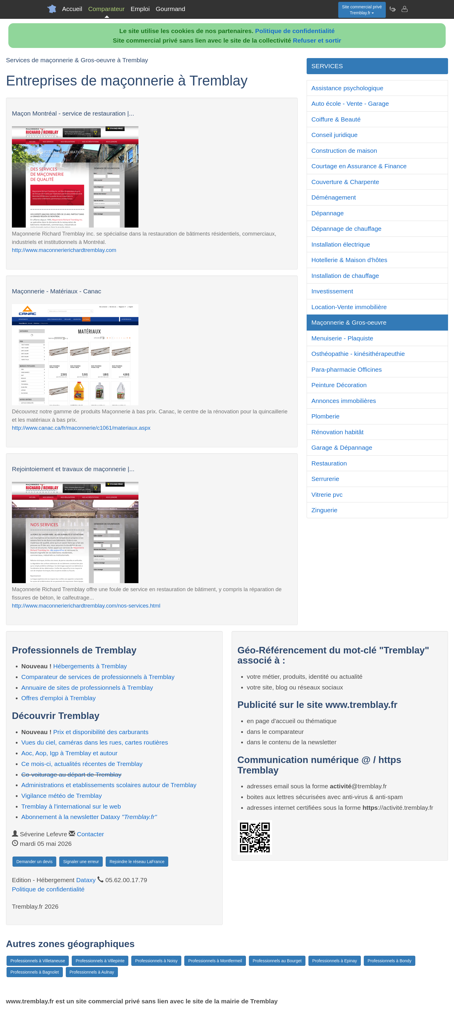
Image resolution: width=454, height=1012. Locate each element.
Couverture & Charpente (345, 181)
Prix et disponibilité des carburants (101, 731)
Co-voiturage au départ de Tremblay (71, 774)
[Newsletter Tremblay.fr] (392, 9)
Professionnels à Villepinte (100, 960)
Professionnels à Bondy (389, 960)
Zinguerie (324, 510)
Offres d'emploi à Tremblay (58, 698)
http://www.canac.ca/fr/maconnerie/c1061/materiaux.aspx (81, 428)
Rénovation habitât (337, 432)
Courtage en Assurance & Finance (359, 166)
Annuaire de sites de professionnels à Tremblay (87, 687)
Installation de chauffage (345, 275)
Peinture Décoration (339, 385)
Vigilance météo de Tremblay (61, 795)
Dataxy (86, 879)
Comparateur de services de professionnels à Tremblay (98, 676)
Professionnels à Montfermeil (215, 960)
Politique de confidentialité (295, 30)
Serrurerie (325, 478)
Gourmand (170, 8)
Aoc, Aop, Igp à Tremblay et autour (69, 753)
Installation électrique (340, 244)
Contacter (90, 834)
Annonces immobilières (343, 400)
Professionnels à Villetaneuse (37, 960)
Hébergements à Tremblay (90, 666)
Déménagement (333, 197)
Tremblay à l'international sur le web (71, 806)
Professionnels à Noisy (156, 960)
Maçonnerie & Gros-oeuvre (348, 322)
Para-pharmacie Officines (346, 369)
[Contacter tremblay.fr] (404, 9)
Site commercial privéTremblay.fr (362, 9)
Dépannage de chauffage (346, 228)
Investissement (332, 291)
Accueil (72, 8)
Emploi (140, 8)
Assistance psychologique (347, 88)
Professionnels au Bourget (277, 960)
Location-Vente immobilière (349, 306)
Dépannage (327, 213)
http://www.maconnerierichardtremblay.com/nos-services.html (86, 605)
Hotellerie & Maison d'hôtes (349, 259)
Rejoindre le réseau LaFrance (137, 861)
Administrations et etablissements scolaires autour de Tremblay (108, 784)
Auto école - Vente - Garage (350, 103)
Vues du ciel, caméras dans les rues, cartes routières (94, 742)
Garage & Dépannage (341, 447)
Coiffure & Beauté (336, 119)
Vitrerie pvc (327, 494)
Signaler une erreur (81, 861)
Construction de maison (344, 150)
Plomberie (325, 416)
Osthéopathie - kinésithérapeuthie (358, 353)
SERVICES (327, 66)
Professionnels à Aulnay (92, 972)
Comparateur (106, 8)
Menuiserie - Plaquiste (342, 338)
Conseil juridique (334, 134)
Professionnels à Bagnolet (34, 972)
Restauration (329, 463)
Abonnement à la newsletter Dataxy (89, 816)
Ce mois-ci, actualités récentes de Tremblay (82, 763)
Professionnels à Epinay (334, 960)
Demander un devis (34, 861)
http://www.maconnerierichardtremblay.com (64, 250)
